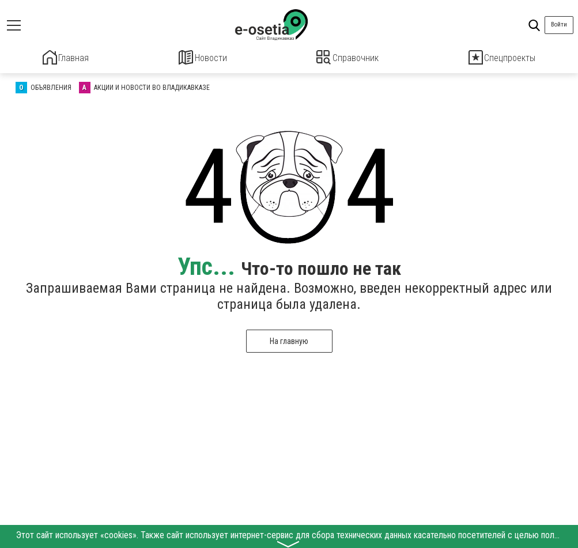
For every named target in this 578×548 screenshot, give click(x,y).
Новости (202, 57)
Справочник (347, 57)
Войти (559, 24)
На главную (289, 339)
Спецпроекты (502, 57)
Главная (65, 57)
